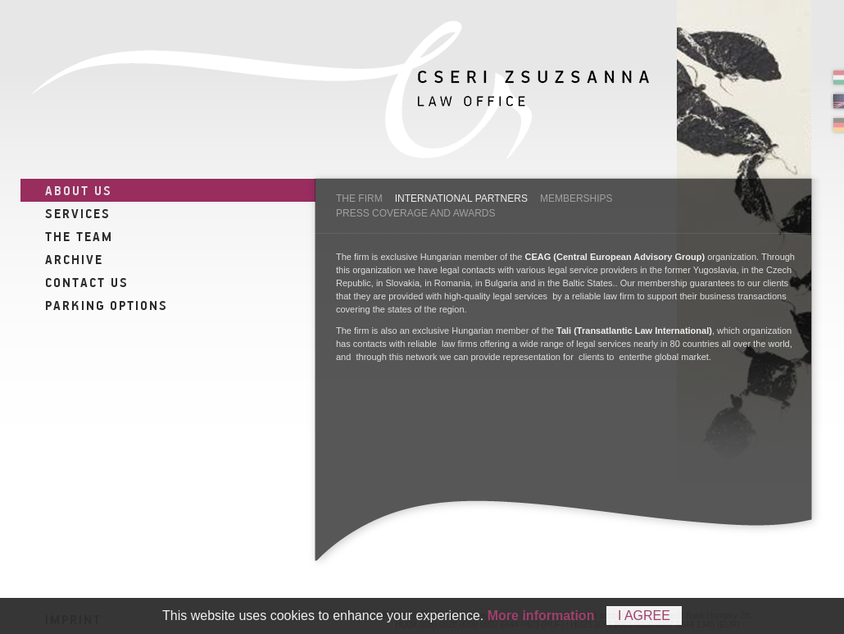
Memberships (576, 198)
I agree (644, 616)
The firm (359, 198)
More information (541, 616)
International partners (461, 198)
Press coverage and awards (416, 213)
